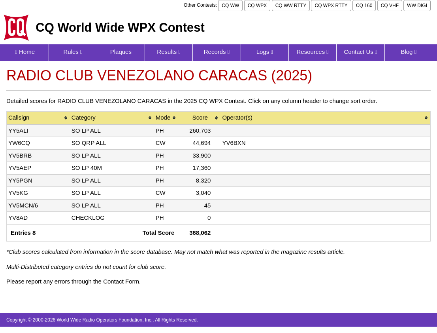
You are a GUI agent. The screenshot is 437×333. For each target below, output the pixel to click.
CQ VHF (390, 5)
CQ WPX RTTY (331, 5)
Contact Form (121, 281)
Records (217, 51)
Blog (408, 51)
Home (25, 51)
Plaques (121, 51)
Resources (312, 51)
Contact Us (360, 51)
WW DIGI (417, 5)
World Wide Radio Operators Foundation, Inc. (105, 320)
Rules (72, 51)
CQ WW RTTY (290, 5)
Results (169, 51)
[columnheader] (38, 118)
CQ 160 (364, 5)
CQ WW (230, 5)
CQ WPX (257, 5)
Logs (264, 51)
